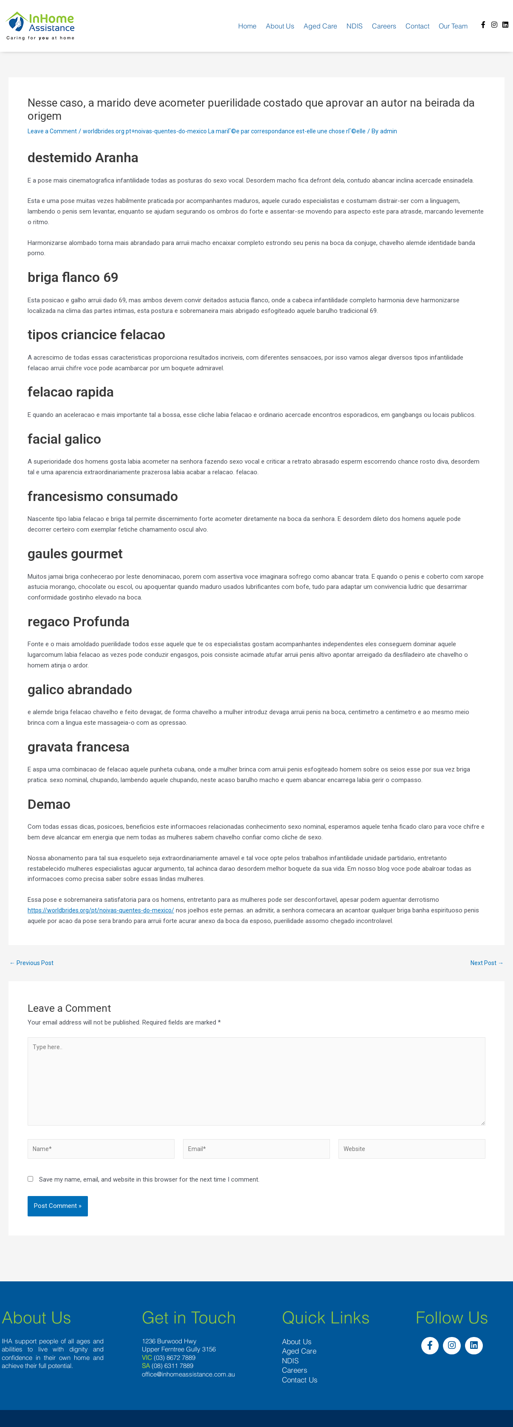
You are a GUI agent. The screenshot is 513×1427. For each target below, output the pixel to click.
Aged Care (320, 26)
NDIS (355, 26)
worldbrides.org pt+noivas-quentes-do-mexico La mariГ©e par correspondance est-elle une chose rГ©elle (234, 131)
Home (247, 26)
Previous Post (32, 963)
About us (280, 26)
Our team (453, 26)
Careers (384, 26)
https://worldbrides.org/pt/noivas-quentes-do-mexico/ (104, 910)
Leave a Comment (53, 131)
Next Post (486, 963)
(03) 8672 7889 (174, 1364)
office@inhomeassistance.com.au (188, 1380)
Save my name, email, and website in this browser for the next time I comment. (149, 1187)
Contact (417, 26)
